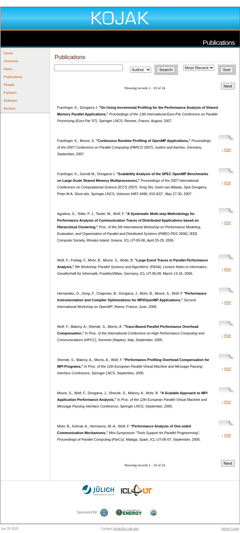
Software (10, 100)
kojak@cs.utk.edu (126, 528)
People (9, 85)
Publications (13, 77)
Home (8, 53)
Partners (10, 93)
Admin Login (230, 528)
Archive (10, 108)
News (8, 69)
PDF (227, 150)
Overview (11, 61)
